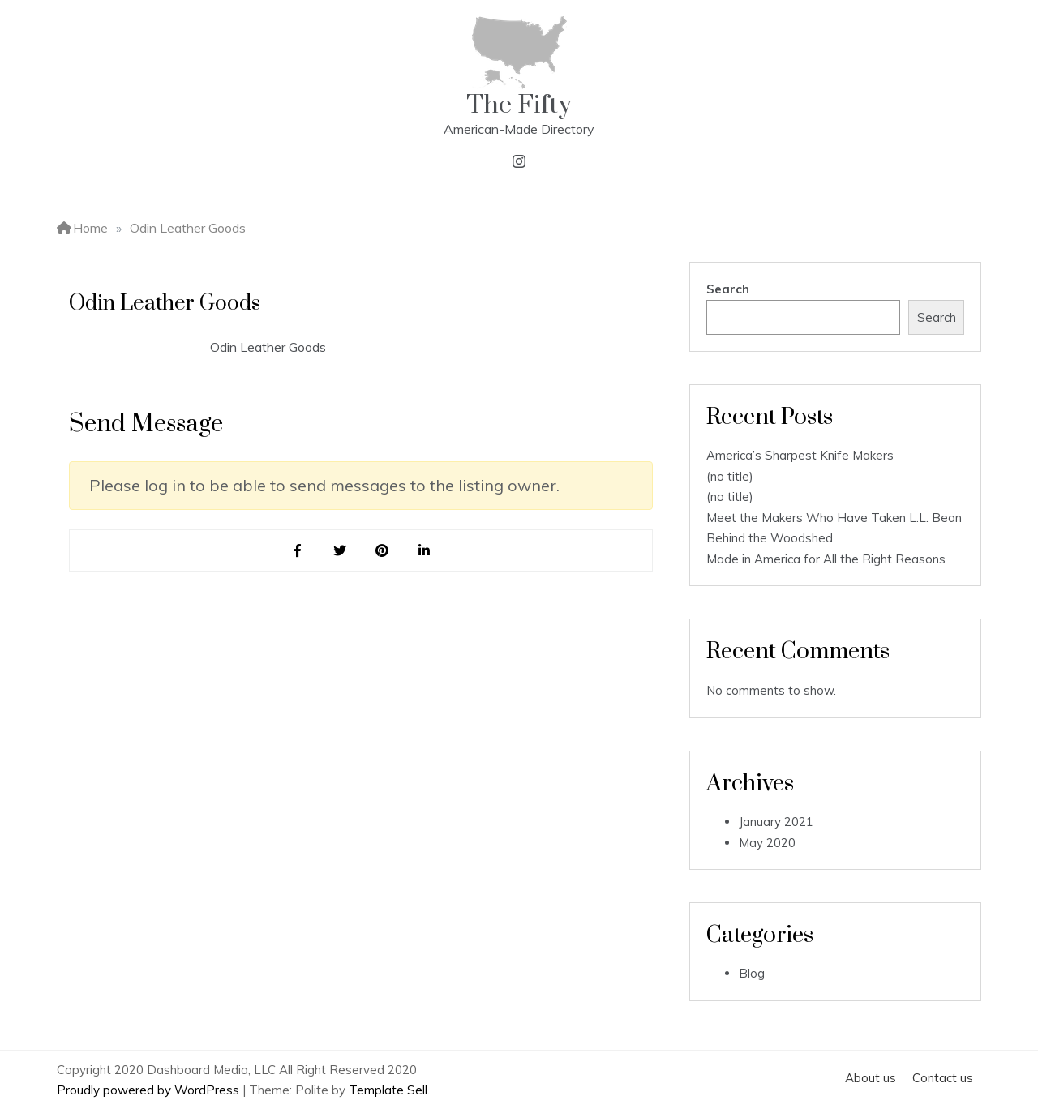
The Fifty (519, 105)
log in (165, 485)
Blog (752, 973)
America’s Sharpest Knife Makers (800, 455)
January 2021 (776, 821)
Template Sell (388, 1090)
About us (870, 1077)
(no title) (729, 476)
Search (727, 289)
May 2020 (767, 842)
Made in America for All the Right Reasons (826, 559)
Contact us (942, 1077)
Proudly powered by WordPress (149, 1090)
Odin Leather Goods (268, 347)
